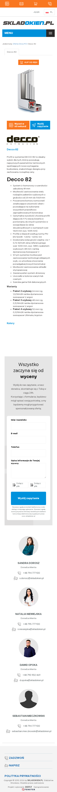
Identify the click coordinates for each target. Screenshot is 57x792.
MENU (9, 33)
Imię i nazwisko (19, 420)
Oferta (15, 44)
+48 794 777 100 (28, 573)
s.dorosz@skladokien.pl (28, 578)
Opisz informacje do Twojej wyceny (25, 462)
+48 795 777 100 (28, 624)
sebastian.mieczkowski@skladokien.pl (28, 731)
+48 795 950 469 (28, 675)
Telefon (15, 447)
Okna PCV (23, 44)
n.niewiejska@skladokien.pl (28, 629)
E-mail (14, 433)
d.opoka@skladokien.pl (28, 680)
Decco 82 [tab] (12, 52)
